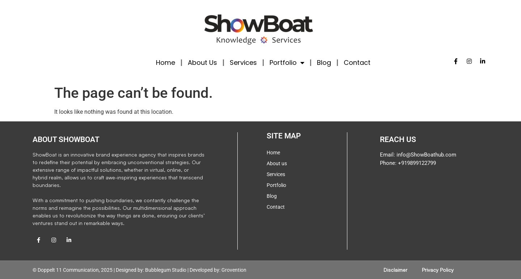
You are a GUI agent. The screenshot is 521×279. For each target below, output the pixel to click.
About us (277, 163)
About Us (202, 62)
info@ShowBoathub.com (426, 154)
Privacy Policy (438, 270)
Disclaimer (395, 270)
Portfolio (287, 62)
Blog (324, 62)
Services (243, 62)
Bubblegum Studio (165, 270)
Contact (357, 62)
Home (165, 62)
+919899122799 (416, 163)
